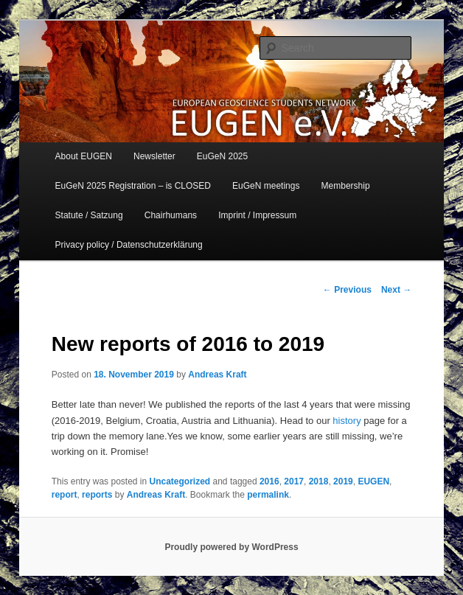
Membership (345, 186)
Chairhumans (171, 215)
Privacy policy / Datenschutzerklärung (129, 245)
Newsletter (154, 156)
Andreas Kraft (217, 374)
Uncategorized (180, 481)
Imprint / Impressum (257, 215)
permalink (268, 495)
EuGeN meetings (265, 186)
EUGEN (373, 481)
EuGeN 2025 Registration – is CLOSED (133, 186)
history (347, 420)
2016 (269, 481)
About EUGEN (83, 156)
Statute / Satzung (89, 215)
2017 (294, 481)
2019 (343, 481)
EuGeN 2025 (222, 156)
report (64, 495)
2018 (319, 481)
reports (97, 495)
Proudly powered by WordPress (231, 547)
